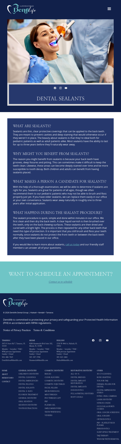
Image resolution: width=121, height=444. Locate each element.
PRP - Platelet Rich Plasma (106, 424)
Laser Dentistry (104, 399)
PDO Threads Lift (53, 398)
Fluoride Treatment (28, 395)
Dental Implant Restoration (78, 382)
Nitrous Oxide (104, 403)
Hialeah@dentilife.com (65, 360)
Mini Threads (51, 395)
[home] (21, 9)
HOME (4, 371)
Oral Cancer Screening (108, 412)
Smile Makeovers (53, 408)
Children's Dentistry (29, 374)
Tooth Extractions (28, 408)
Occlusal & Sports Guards (105, 407)
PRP (46, 401)
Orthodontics (104, 419)
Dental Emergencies (28, 381)
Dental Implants (79, 387)
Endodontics (77, 390)
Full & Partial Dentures (82, 394)
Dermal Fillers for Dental (106, 385)
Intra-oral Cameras (107, 396)
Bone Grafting (104, 377)
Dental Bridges (78, 377)
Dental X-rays (26, 391)
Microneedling (52, 391)
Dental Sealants (26, 388)
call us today (72, 244)
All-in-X (75, 374)
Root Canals (77, 397)
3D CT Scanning (104, 374)
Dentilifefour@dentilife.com (12, 360)
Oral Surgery (103, 416)
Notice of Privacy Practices (17, 330)
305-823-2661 (62, 357)
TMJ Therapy (102, 436)
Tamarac (6, 340)
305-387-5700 (34, 357)
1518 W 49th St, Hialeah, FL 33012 (67, 345)
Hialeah (60, 340)
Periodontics (103, 429)
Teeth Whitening (53, 412)
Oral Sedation (25, 401)
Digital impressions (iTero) (106, 391)
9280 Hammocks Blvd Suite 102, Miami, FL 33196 (41, 345)
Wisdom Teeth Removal (108, 439)
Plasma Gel (50, 405)
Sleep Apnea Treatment (108, 432)
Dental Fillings (26, 384)
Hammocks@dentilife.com (38, 360)
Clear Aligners (52, 377)
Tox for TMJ (102, 381)
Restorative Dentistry (81, 371)
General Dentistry (28, 371)
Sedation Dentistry (28, 405)
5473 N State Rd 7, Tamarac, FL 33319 (13, 345)
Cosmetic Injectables (55, 384)
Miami (32, 340)
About (5, 374)
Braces (48, 374)
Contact (6, 382)
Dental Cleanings (27, 377)
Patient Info (7, 378)
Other (100, 371)
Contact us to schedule (60, 282)
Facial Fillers (51, 388)
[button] (109, 8)
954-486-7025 (7, 357)
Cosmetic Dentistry (54, 371)
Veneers (48, 415)
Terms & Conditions (44, 330)
